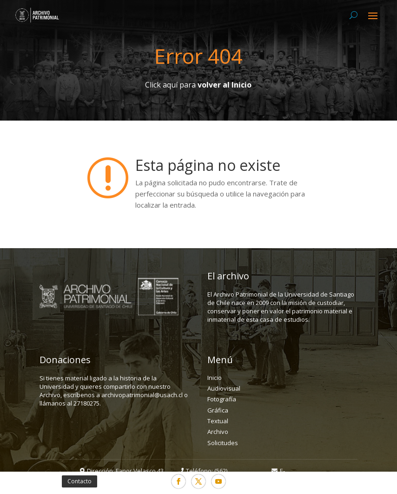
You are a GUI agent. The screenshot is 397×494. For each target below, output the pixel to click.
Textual (217, 421)
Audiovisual (223, 388)
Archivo (217, 431)
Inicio (214, 377)
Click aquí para (198, 85)
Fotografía (221, 399)
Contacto (79, 481)
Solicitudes (222, 443)
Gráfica (217, 410)
